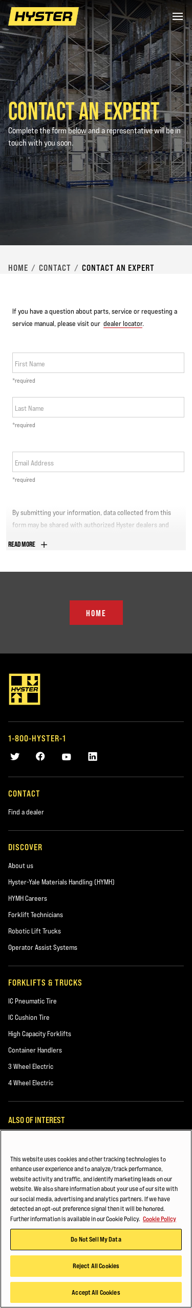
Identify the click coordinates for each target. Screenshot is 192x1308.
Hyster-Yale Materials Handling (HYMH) (61, 882)
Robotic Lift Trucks (34, 931)
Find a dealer (26, 812)
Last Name (29, 408)
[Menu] (178, 16)
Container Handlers (35, 1050)
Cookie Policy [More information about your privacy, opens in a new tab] (159, 1220)
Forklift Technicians (35, 914)
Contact (55, 268)
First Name (30, 364)
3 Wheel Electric (30, 1066)
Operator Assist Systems (42, 947)
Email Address (34, 463)
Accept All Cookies (96, 1294)
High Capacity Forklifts (39, 1034)
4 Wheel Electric (30, 1083)
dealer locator (122, 323)
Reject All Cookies (96, 1267)
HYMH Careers (27, 898)
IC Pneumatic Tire (32, 1001)
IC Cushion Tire (29, 1017)
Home (18, 268)
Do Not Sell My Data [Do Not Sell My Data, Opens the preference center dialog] (96, 1241)
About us (20, 865)
